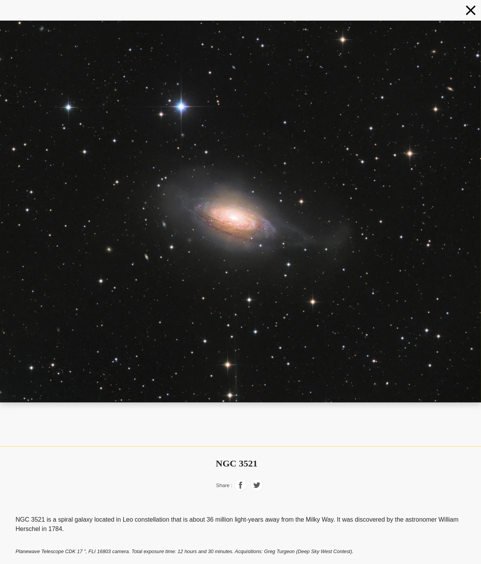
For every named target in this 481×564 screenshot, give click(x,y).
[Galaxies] (470, 10)
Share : (224, 485)
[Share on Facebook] (240, 489)
